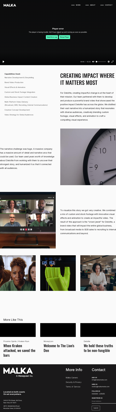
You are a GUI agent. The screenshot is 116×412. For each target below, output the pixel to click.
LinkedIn (102, 393)
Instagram (95, 393)
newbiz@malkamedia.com (100, 386)
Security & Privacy (73, 382)
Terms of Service (73, 387)
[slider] (101, 62)
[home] (9, 5)
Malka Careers (72, 377)
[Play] (3, 61)
